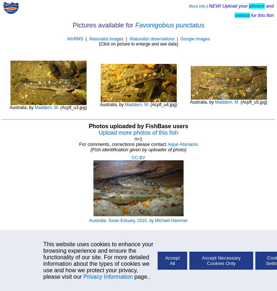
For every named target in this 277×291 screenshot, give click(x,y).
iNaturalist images (106, 39)
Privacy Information (108, 277)
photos (256, 6)
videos (242, 15)
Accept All (172, 260)
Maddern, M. (47, 107)
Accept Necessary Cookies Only (221, 260)
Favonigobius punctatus (170, 25)
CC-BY (138, 157)
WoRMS (75, 39)
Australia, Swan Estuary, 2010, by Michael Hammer (138, 220)
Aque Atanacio (183, 144)
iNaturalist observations (152, 39)
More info (197, 6)
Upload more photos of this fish (139, 133)
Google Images (195, 39)
